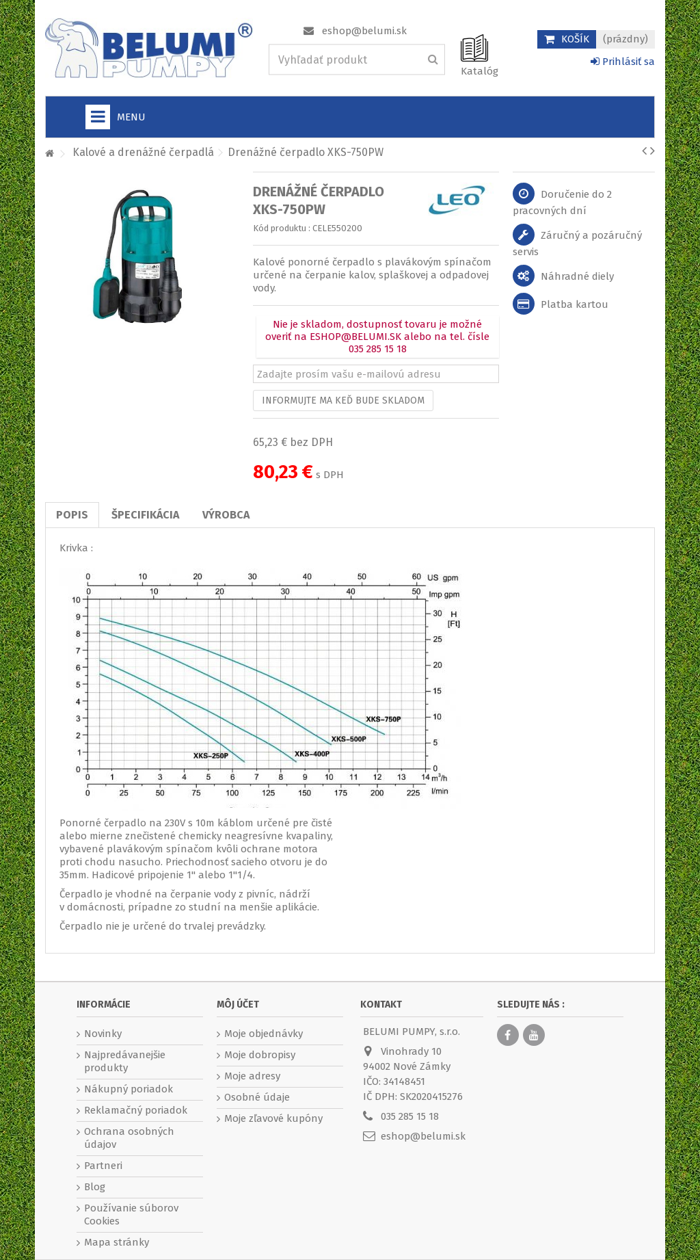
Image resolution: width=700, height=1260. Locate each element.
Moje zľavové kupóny (273, 1118)
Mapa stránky (116, 1242)
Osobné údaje (257, 1097)
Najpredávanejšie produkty (124, 1061)
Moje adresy (252, 1076)
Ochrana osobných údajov (129, 1138)
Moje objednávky (263, 1033)
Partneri (103, 1165)
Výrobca (226, 514)
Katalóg (479, 71)
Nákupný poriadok (128, 1089)
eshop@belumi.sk (364, 31)
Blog (94, 1187)
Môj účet (238, 1004)
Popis (72, 514)
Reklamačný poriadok (135, 1110)
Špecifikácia (145, 514)
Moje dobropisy (259, 1055)
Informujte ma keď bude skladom (343, 400)
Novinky (103, 1033)
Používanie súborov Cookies (131, 1214)
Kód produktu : (281, 228)
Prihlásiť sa (623, 61)
